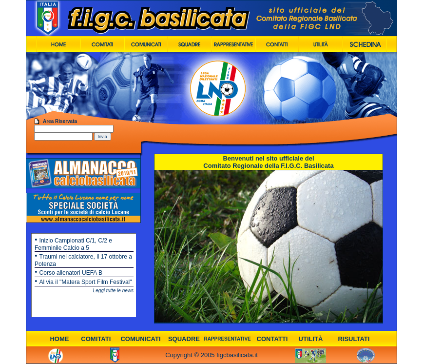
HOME (59, 339)
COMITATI (96, 339)
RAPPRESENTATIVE (227, 339)
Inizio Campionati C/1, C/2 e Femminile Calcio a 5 (73, 244)
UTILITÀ (311, 339)
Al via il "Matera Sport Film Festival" (85, 282)
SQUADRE (184, 339)
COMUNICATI (140, 339)
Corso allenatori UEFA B (70, 272)
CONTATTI (272, 339)
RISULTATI (353, 339)
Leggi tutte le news (113, 290)
